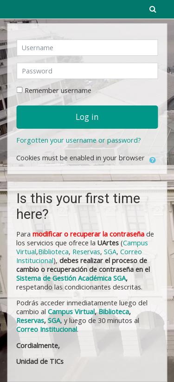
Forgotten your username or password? (78, 140)
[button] (152, 158)
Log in (87, 116)
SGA (110, 251)
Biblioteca (53, 251)
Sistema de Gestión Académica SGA (71, 278)
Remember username (58, 90)
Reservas (86, 251)
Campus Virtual (71, 311)
